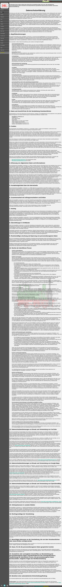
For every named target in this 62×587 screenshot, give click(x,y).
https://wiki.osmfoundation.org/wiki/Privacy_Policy (51, 501)
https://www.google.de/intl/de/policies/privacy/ (47, 459)
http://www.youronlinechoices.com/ (19, 160)
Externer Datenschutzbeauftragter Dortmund (36, 582)
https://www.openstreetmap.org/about (17, 494)
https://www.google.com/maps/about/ (16, 472)
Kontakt (36, 586)
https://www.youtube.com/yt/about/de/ (22, 445)
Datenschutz (45, 586)
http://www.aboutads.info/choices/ (19, 159)
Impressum (40, 586)
